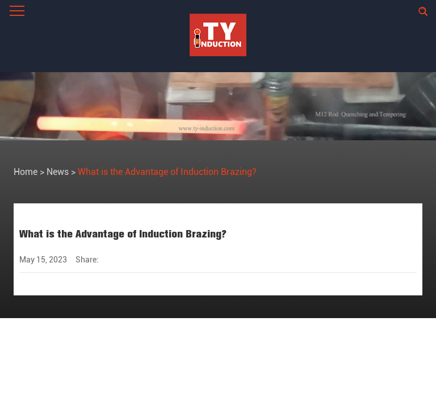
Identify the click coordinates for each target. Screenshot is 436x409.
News (58, 171)
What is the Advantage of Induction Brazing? (167, 171)
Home (25, 171)
